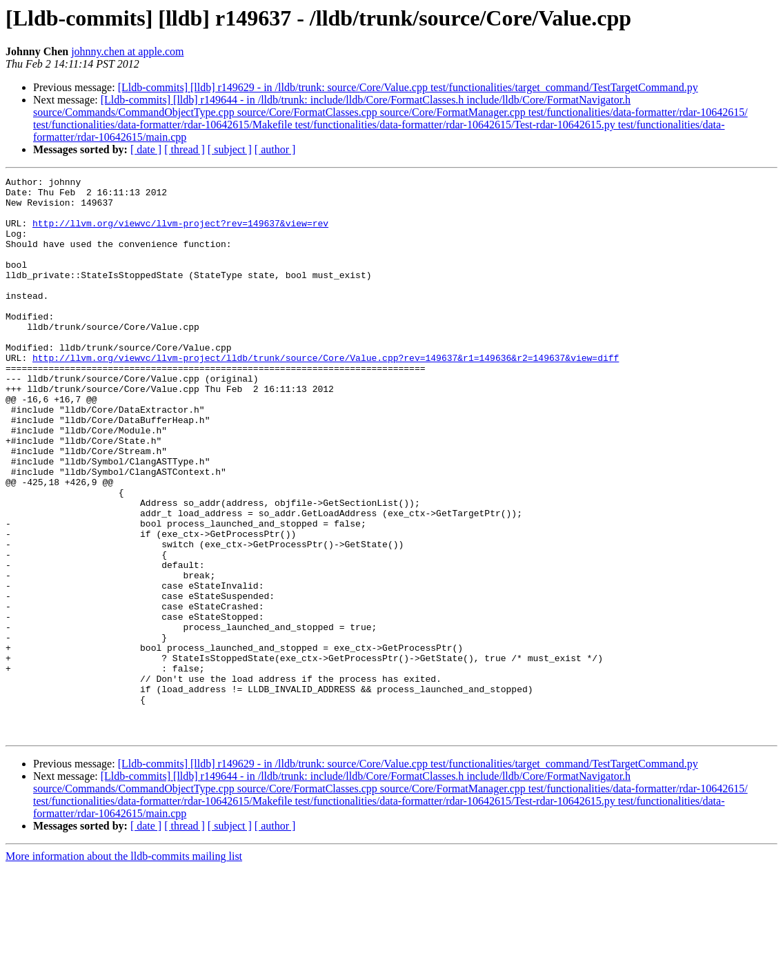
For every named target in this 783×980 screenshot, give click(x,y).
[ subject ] (230, 149)
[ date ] (145, 149)
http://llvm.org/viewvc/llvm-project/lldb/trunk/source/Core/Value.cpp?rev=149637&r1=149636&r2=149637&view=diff (325, 395)
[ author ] (275, 149)
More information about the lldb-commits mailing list (124, 968)
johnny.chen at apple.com (127, 51)
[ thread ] (184, 149)
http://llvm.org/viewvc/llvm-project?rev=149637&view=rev (180, 233)
